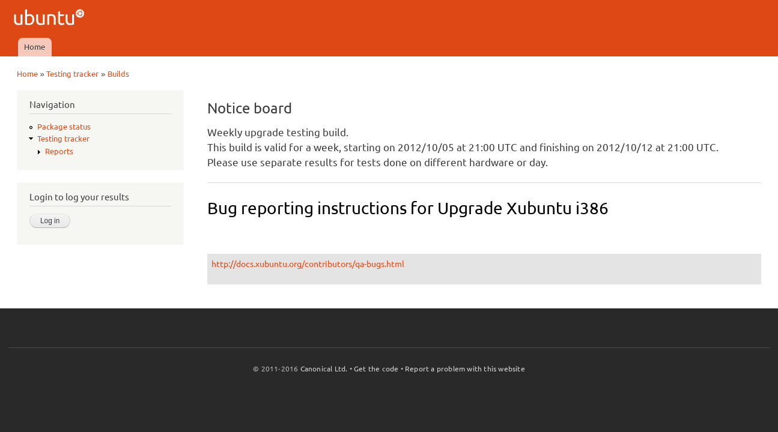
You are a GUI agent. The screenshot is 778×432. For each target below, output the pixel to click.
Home (34, 47)
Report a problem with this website (465, 369)
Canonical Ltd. (324, 369)
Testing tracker (72, 74)
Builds (118, 74)
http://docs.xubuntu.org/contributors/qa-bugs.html (307, 264)
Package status (64, 126)
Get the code (376, 369)
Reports (59, 151)
